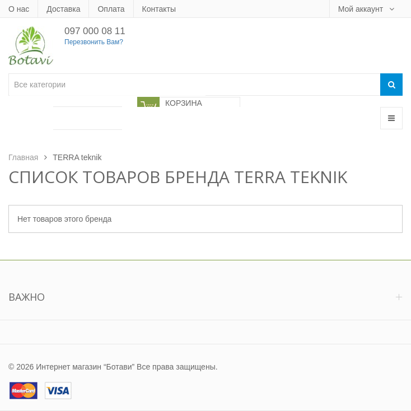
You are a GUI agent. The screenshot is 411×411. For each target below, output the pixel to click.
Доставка (63, 8)
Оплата (110, 8)
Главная (23, 157)
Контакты (159, 8)
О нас (18, 8)
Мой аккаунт (361, 8)
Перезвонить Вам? (93, 42)
